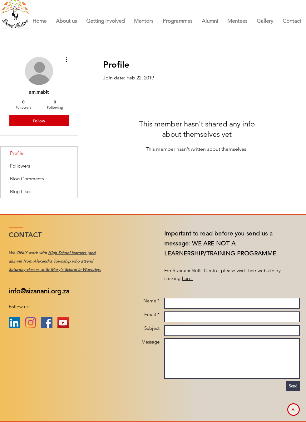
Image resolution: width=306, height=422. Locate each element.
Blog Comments (27, 179)
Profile (16, 153)
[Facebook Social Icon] (46, 322)
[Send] (293, 386)
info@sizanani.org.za (39, 291)
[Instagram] (30, 322)
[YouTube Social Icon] (63, 322)
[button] (143, 21)
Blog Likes (20, 191)
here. (187, 278)
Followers (20, 166)
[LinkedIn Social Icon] (14, 322)
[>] (293, 409)
